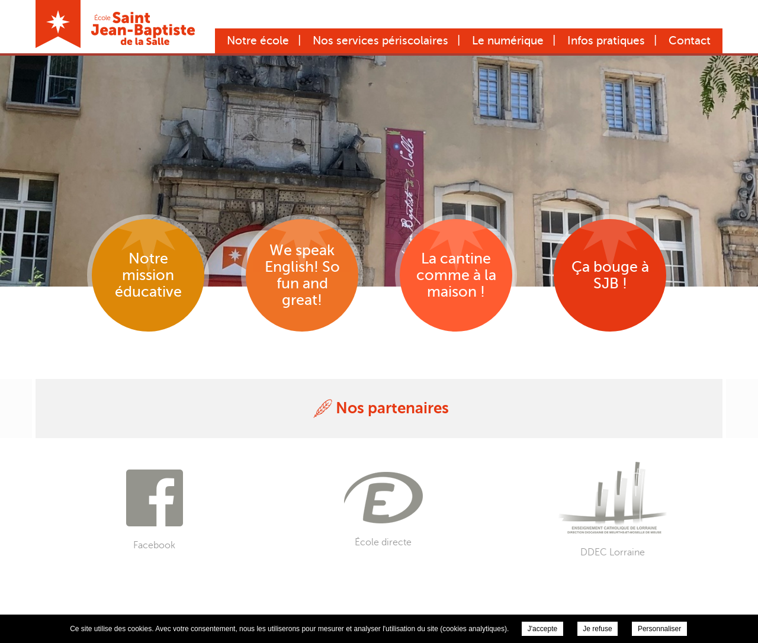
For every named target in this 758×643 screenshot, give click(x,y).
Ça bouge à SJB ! (610, 275)
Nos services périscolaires (380, 40)
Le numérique (508, 40)
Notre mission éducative (148, 275)
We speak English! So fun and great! (302, 275)
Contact (690, 40)
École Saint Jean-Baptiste (115, 24)
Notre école (258, 40)
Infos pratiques (606, 40)
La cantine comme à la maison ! (456, 275)
